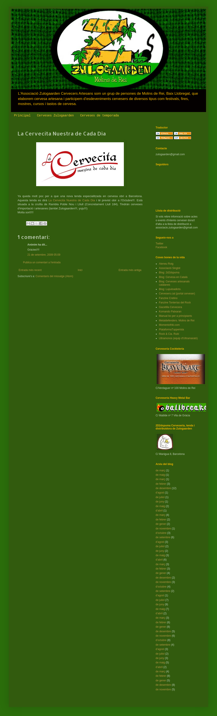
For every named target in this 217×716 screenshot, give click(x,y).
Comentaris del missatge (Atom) (54, 276)
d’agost (160, 492)
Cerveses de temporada (99, 115)
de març (160, 470)
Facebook (161, 247)
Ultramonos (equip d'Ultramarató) (178, 338)
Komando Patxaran (170, 311)
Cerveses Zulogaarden (55, 115)
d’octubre (161, 532)
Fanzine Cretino (168, 298)
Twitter (159, 243)
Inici (80, 270)
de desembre (163, 488)
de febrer (161, 483)
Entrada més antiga (130, 270)
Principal (22, 115)
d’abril (159, 510)
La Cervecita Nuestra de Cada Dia (71, 200)
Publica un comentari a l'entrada (41, 262)
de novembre (163, 528)
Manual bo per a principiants (175, 315)
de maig (160, 474)
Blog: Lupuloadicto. (170, 289)
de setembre (163, 537)
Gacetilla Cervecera (170, 307)
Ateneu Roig (166, 263)
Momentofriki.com (169, 324)
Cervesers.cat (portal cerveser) (177, 293)
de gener (161, 523)
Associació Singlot (169, 268)
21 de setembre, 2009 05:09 (43, 254)
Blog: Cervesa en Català (173, 277)
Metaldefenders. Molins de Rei (176, 320)
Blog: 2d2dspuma (169, 272)
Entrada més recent (30, 270)
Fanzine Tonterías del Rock (175, 302)
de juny (160, 501)
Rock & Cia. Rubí (169, 333)
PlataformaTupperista (171, 329)
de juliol (160, 497)
